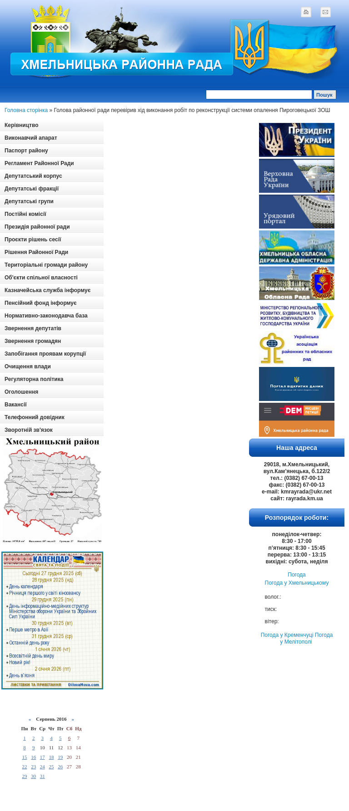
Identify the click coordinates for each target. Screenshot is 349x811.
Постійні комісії (25, 214)
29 (24, 776)
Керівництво (21, 125)
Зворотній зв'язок (29, 430)
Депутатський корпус (33, 176)
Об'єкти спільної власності (41, 277)
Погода (297, 575)
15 (24, 757)
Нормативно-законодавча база (46, 316)
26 (60, 766)
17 (42, 757)
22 (24, 766)
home (306, 12)
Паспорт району (26, 150)
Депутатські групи (29, 201)
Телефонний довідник (35, 417)
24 (42, 766)
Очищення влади (28, 366)
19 (60, 757)
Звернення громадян (33, 341)
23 (33, 766)
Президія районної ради (37, 227)
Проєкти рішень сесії (33, 239)
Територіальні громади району (46, 265)
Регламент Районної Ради (39, 163)
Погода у (297, 583)
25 (51, 766)
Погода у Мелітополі (306, 638)
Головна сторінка (26, 110)
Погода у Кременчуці (287, 635)
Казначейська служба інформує (47, 290)
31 (42, 776)
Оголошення (21, 392)
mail (325, 12)
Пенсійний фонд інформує (41, 303)
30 (33, 776)
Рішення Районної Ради (36, 252)
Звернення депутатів (33, 328)
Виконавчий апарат (31, 138)
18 (51, 757)
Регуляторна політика (34, 379)
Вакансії (16, 404)
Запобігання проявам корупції (45, 354)
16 (33, 757)
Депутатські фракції (32, 189)
